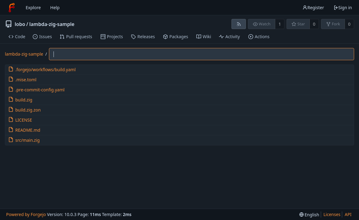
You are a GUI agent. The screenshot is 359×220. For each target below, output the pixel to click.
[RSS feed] (238, 24)
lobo (20, 24)
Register (313, 7)
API (348, 214)
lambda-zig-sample (52, 24)
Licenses (332, 214)
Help (55, 7)
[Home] (11, 7)
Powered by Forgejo (26, 214)
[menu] (309, 215)
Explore (33, 7)
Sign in (343, 7)
